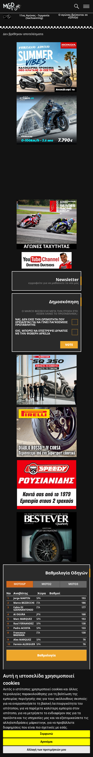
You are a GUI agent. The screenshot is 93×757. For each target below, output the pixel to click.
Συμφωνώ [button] (46, 733)
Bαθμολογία (46, 655)
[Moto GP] (37, 6)
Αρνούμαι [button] (46, 741)
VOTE (69, 345)
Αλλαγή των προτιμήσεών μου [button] (46, 749)
